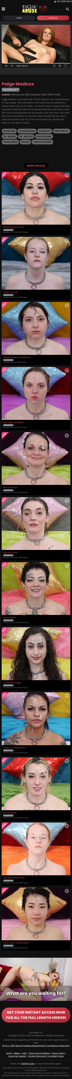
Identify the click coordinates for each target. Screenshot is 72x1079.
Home (9, 1053)
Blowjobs (9, 131)
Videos (17, 1053)
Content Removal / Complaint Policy (46, 1056)
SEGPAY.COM (28, 1063)
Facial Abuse (10, 142)
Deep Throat (62, 131)
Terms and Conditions (39, 1053)
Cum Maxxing (9, 813)
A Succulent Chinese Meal (16, 943)
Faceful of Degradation (14, 748)
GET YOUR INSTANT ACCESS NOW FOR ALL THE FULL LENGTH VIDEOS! (36, 1015)
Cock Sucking (27, 131)
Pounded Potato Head (13, 878)
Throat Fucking (42, 142)
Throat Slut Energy (12, 683)
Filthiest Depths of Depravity (17, 357)
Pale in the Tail (10, 292)
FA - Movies (9, 136)
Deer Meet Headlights (13, 422)
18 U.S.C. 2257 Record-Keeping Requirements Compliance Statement (36, 1045)
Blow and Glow (10, 487)
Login (19, 18)
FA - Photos (26, 136)
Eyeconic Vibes (10, 552)
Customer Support (17, 1056)
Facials (25, 142)
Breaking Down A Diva (13, 227)
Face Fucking (44, 136)
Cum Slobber (9, 617)
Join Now (53, 18)
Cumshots (45, 131)
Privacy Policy (58, 1053)
